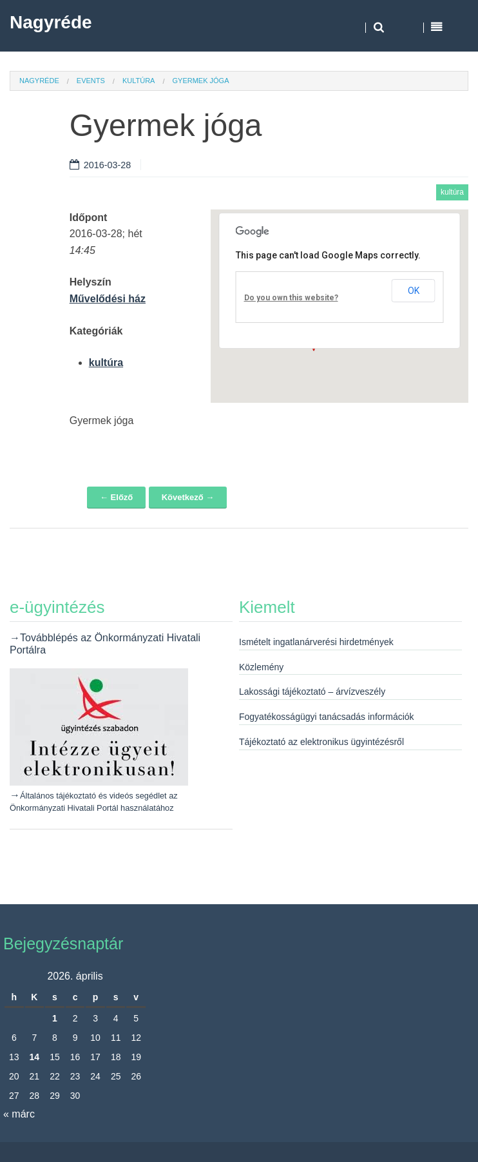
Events (91, 80)
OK (413, 291)
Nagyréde (51, 22)
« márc (19, 1114)
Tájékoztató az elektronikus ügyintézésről (321, 742)
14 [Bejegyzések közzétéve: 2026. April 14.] (35, 1057)
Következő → (188, 497)
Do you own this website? (291, 297)
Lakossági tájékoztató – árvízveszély (312, 691)
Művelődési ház (108, 298)
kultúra (138, 80)
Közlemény (261, 667)
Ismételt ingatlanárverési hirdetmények (316, 642)
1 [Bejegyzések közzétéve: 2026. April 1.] (54, 1018)
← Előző (116, 497)
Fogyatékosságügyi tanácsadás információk (326, 717)
